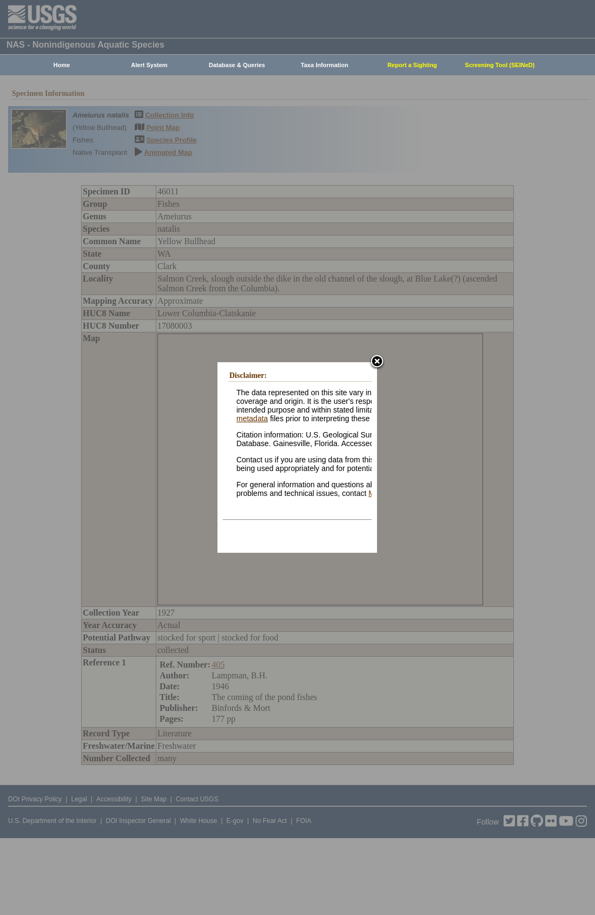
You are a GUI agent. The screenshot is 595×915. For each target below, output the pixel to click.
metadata (252, 418)
